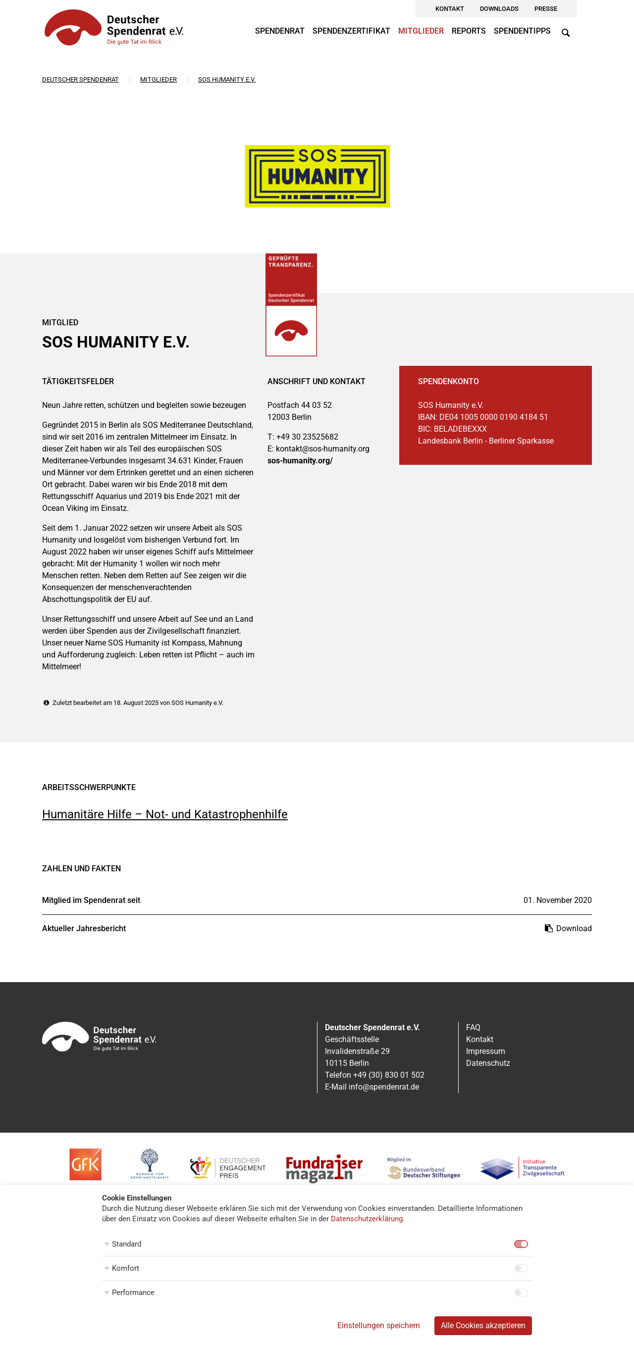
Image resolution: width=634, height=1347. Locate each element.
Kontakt (449, 8)
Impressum (485, 1051)
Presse (545, 8)
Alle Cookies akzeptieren (483, 1325)
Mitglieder (421, 31)
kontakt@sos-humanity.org (323, 448)
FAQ (473, 1027)
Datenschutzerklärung (367, 1218)
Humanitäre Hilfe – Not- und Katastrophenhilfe (165, 814)
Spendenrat (280, 31)
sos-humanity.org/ (300, 460)
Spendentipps (522, 31)
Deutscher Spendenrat (80, 79)
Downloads (499, 8)
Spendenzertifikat (351, 31)
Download (567, 928)
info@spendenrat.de (384, 1087)
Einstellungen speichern (378, 1325)
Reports (469, 31)
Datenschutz (488, 1063)
